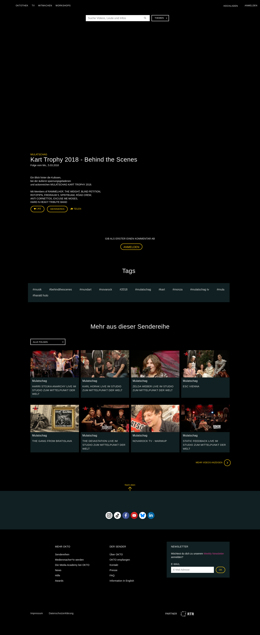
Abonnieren (57, 208)
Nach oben (130, 481)
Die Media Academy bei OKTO (72, 558)
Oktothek (23, 5)
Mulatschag (38, 154)
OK (220, 564)
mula (221, 288)
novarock (106, 288)
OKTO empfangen (120, 553)
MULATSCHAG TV (200, 288)
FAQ (112, 569)
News (58, 564)
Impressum (36, 607)
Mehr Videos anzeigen (212, 456)
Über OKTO (116, 548)
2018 (124, 288)
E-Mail (175, 558)
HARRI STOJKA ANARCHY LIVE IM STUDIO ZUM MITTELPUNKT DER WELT (52, 389)
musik (38, 288)
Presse (113, 564)
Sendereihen (62, 548)
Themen (161, 18)
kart (162, 288)
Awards (59, 574)
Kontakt (114, 558)
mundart (86, 288)
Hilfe (57, 569)
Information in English (122, 574)
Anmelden (131, 246)
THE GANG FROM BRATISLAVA (50, 439)
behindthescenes (61, 288)
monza (178, 288)
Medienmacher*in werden (69, 553)
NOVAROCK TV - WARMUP (148, 439)
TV (34, 5)
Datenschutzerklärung (61, 607)
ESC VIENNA (190, 385)
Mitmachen (46, 5)
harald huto (41, 294)
